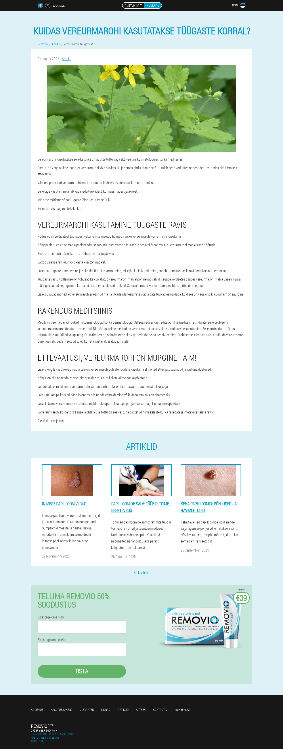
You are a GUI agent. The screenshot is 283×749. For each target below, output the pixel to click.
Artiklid (123, 709)
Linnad (105, 709)
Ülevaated (87, 709)
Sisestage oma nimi (51, 617)
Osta (82, 671)
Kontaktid (160, 709)
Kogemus (37, 709)
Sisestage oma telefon (52, 639)
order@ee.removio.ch (44, 730)
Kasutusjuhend (62, 709)
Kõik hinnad (182, 709)
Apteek (141, 709)
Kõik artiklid (141, 572)
